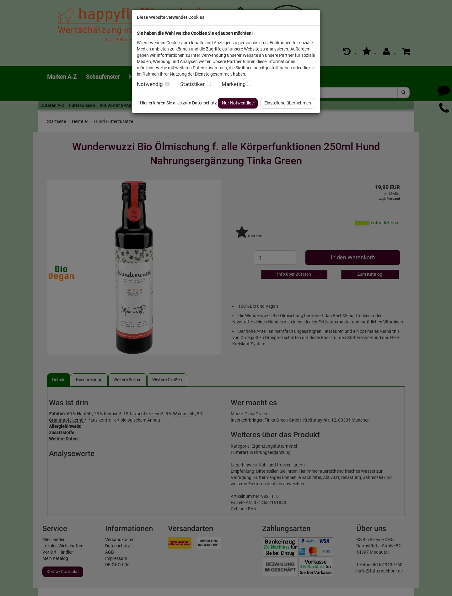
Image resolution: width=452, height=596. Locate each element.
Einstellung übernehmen (287, 102)
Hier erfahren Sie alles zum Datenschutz (178, 102)
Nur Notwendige (238, 102)
